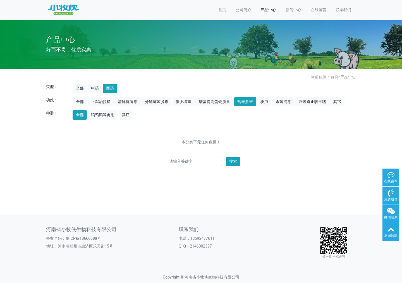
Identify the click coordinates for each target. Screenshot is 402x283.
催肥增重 (183, 101)
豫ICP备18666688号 (83, 238)
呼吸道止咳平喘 (312, 101)
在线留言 (318, 10)
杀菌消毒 (283, 101)
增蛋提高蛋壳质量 (214, 101)
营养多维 (245, 101)
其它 (337, 101)
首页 (222, 10)
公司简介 (243, 10)
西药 (110, 88)
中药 (95, 88)
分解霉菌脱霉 (156, 101)
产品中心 (268, 10)
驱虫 (264, 101)
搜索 (233, 161)
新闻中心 (293, 10)
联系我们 (343, 10)
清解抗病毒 (127, 101)
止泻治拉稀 (101, 101)
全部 (80, 88)
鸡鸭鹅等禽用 (102, 114)
